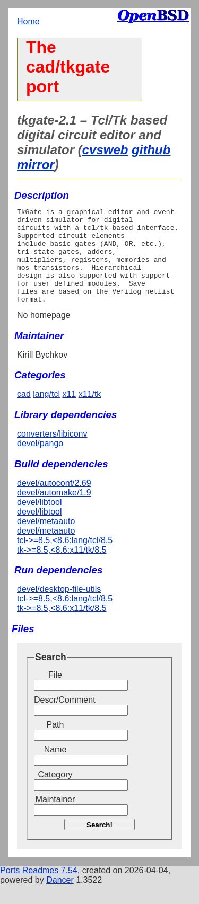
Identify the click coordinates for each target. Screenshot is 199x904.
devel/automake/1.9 (54, 511)
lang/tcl (46, 413)
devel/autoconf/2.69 (54, 502)
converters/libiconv (52, 452)
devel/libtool (39, 521)
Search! (99, 844)
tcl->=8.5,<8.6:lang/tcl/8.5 (65, 559)
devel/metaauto (46, 540)
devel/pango (40, 462)
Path (55, 743)
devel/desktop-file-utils (59, 608)
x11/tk (90, 413)
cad (24, 413)
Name (55, 768)
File (55, 693)
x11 (69, 413)
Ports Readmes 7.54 (38, 889)
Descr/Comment (55, 718)
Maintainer (55, 818)
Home (28, 21)
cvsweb (105, 150)
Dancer (60, 898)
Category (55, 793)
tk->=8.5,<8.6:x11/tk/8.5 (62, 568)
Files (23, 647)
